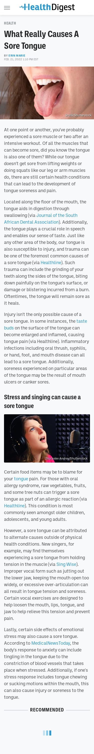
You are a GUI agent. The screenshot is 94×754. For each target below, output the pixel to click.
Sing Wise (66, 564)
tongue (21, 478)
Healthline (51, 262)
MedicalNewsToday (50, 643)
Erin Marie (17, 55)
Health (10, 23)
